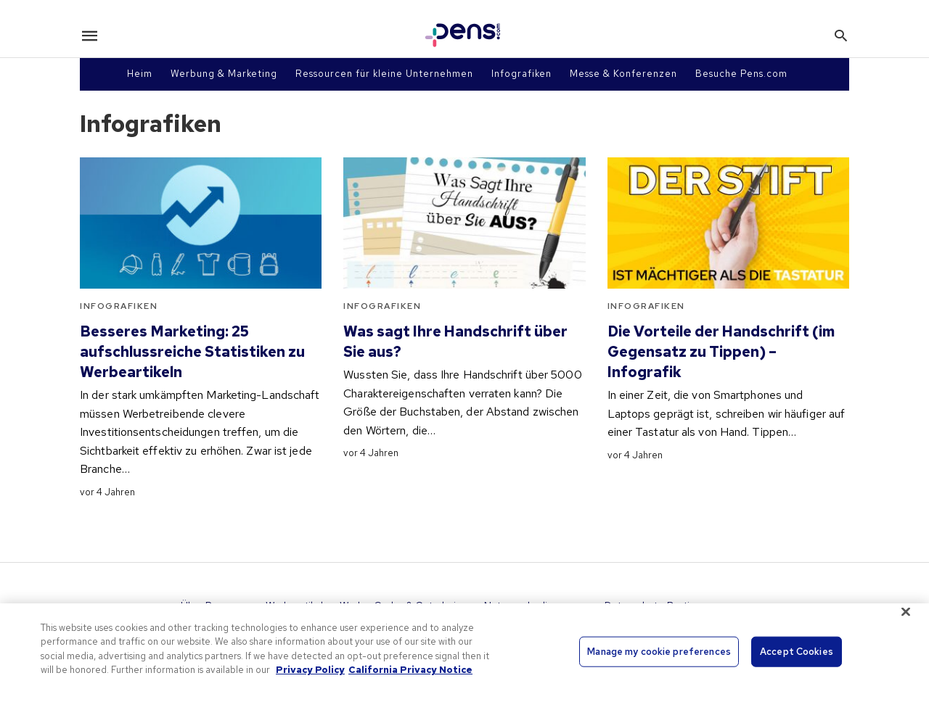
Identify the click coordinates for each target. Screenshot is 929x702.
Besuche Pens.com (741, 73)
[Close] (906, 611)
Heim (139, 73)
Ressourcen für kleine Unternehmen (384, 73)
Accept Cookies (796, 651)
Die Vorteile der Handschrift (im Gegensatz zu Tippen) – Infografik (721, 351)
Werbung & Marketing (224, 73)
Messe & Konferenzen (623, 73)
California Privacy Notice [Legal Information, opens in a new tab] (410, 670)
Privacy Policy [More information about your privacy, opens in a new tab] (310, 670)
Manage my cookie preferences (659, 651)
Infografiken (521, 73)
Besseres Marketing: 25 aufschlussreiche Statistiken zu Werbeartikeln (192, 351)
